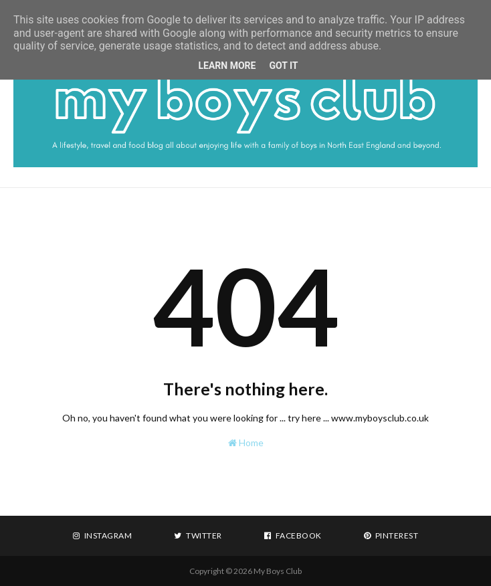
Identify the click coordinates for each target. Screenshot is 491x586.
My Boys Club (278, 571)
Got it (283, 65)
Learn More (227, 65)
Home (246, 442)
